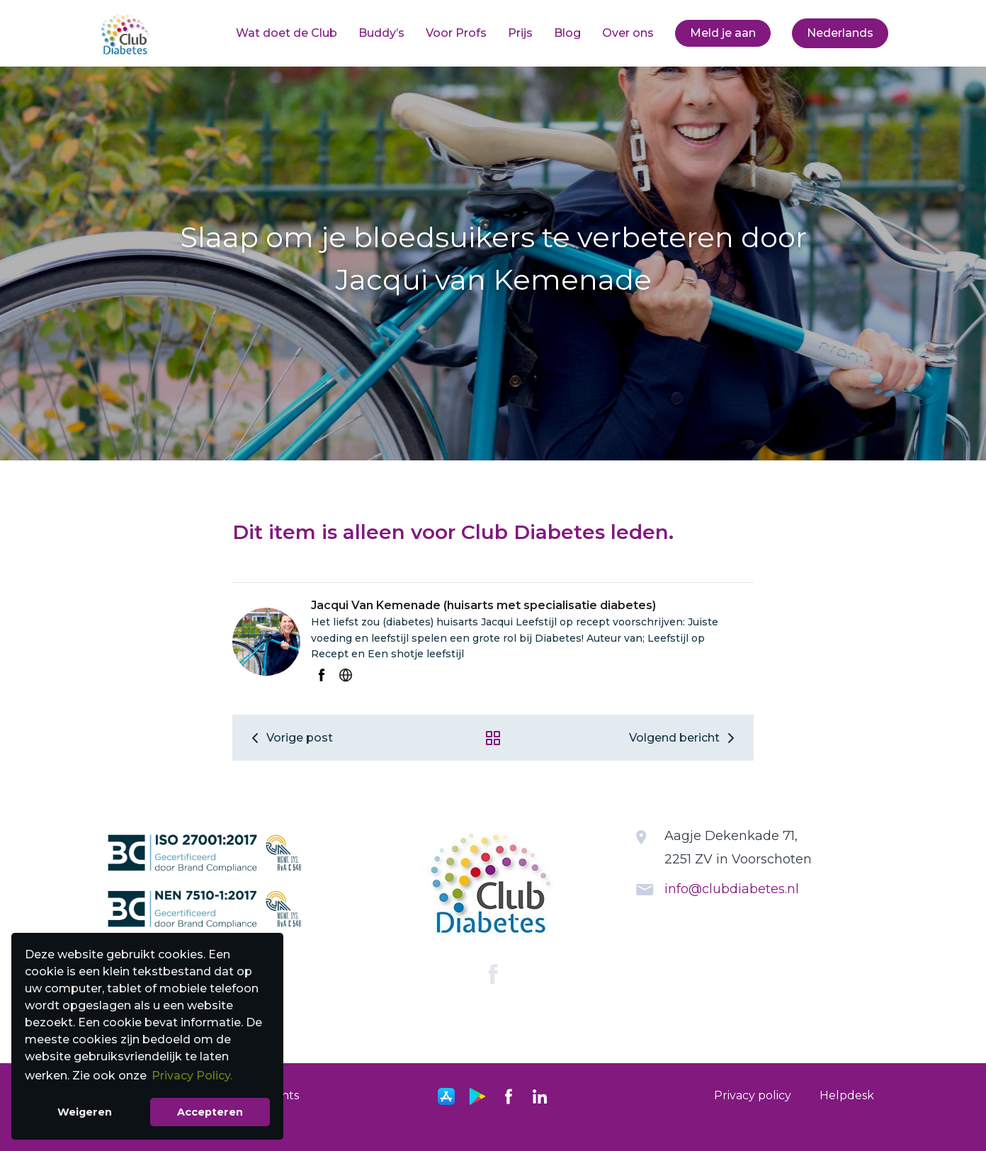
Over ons (628, 33)
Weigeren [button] (84, 1112)
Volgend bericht (684, 737)
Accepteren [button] (210, 1112)
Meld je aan (723, 33)
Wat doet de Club (286, 33)
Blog (567, 33)
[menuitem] (286, 33)
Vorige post (289, 737)
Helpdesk (847, 1095)
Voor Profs (456, 33)
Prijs (520, 33)
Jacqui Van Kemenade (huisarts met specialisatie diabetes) (483, 605)
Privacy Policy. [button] (192, 1075)
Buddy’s (381, 33)
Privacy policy (752, 1095)
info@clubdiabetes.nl (731, 889)
